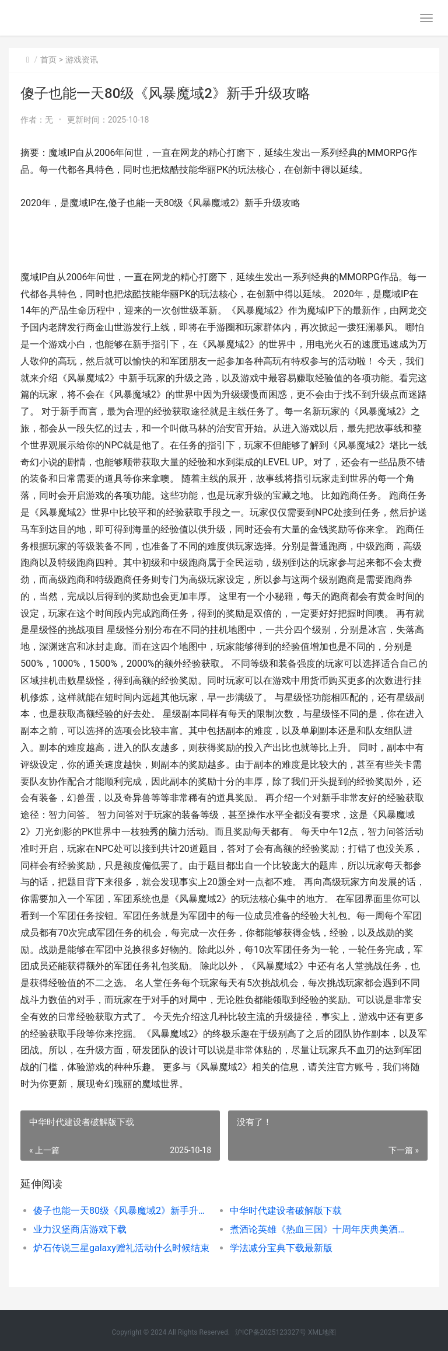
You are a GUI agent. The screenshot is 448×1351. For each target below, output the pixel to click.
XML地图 (322, 1332)
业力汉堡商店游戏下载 (80, 1229)
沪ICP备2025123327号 (270, 1332)
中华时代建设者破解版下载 (286, 1210)
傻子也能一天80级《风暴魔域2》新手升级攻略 (122, 1210)
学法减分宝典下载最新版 (281, 1247)
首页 (48, 59)
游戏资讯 (81, 59)
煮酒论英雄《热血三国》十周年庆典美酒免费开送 (318, 1229)
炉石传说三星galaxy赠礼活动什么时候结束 (121, 1247)
